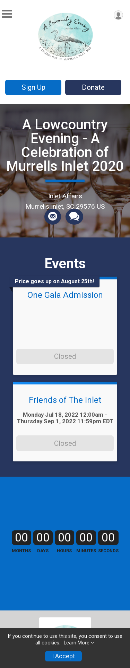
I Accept (63, 656)
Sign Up (33, 87)
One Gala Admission (65, 295)
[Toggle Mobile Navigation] (7, 14)
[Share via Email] (52, 217)
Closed (65, 356)
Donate (93, 87)
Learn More (76, 643)
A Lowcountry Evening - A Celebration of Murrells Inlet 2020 (65, 145)
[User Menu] (118, 15)
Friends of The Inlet (65, 400)
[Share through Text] (74, 217)
